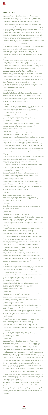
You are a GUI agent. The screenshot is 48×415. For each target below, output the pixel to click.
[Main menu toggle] (44, 3)
